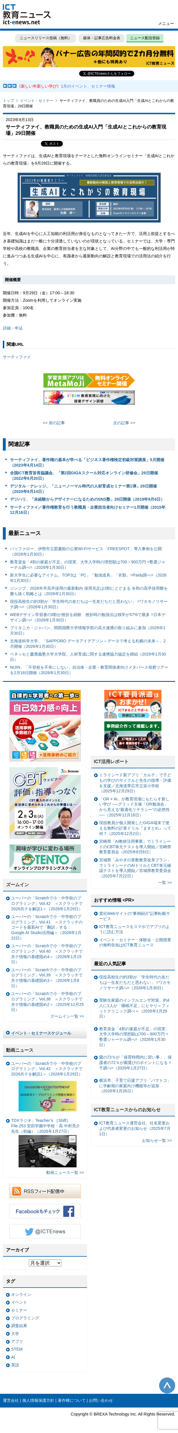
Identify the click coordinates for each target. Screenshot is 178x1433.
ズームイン (17, 884)
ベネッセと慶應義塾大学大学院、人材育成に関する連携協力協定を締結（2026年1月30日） (88, 657)
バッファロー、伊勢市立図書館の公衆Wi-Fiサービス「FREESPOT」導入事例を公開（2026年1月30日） (86, 551)
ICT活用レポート (111, 761)
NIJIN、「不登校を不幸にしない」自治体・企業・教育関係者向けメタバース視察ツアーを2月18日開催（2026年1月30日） (89, 670)
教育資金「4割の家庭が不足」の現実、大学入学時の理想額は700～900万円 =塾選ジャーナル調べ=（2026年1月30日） (87, 565)
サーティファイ (17, 357)
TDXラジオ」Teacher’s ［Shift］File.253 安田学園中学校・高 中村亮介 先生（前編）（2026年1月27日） (45, 1142)
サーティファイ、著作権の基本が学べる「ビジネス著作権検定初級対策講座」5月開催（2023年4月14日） (87, 462)
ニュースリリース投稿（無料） (46, 38)
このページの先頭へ (167, 1385)
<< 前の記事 (54, 423)
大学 (15, 1333)
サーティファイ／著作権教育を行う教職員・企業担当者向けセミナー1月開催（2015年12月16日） (87, 510)
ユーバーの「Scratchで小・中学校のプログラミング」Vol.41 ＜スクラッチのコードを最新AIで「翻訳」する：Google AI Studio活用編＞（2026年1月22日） (47, 927)
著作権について (72, 1400)
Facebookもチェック (45, 1211)
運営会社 (11, 1400)
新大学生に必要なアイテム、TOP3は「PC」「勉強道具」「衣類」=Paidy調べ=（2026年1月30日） (88, 578)
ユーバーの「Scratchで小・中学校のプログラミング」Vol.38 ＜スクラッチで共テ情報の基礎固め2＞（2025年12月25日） (47, 1001)
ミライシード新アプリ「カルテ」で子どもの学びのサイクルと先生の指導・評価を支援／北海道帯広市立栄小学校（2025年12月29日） (135, 783)
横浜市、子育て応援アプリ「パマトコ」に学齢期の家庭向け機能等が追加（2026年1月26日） (135, 1085)
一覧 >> (165, 882)
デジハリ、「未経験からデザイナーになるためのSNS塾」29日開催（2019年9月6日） (87, 499)
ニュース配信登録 (145, 38)
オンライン (21, 1294)
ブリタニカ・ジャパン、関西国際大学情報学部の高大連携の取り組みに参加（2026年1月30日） (87, 630)
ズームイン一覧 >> (67, 1016)
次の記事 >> (124, 423)
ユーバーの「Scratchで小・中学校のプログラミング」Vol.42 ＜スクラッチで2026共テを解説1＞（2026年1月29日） (47, 903)
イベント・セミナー (36, 100)
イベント (19, 1302)
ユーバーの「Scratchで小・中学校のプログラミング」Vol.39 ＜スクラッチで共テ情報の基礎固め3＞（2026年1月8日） (47, 978)
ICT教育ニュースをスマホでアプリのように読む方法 (134, 929)
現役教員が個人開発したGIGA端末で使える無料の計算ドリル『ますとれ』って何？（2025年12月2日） (135, 828)
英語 (15, 1365)
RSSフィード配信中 (45, 1191)
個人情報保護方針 (38, 1400)
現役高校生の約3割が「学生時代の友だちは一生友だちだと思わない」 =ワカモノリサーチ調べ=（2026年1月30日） (89, 604)
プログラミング (25, 1318)
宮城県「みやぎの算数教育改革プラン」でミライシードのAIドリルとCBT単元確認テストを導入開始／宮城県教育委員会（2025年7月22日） (135, 868)
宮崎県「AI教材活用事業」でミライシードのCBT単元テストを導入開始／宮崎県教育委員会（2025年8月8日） (135, 846)
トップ (8, 100)
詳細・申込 (13, 328)
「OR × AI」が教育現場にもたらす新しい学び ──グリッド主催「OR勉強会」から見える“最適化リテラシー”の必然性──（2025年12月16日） (134, 807)
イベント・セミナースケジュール (41, 1033)
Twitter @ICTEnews (45, 1231)
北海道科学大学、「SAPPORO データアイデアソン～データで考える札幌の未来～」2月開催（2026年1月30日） (88, 644)
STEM (17, 1349)
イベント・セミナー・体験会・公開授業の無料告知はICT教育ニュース (135, 942)
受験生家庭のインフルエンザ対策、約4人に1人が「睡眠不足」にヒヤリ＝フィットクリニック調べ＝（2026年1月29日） (134, 1008)
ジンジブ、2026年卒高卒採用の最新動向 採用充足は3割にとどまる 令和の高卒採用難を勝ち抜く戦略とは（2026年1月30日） (89, 591)
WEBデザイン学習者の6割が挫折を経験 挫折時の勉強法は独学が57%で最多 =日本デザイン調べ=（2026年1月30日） (87, 617)
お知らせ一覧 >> (157, 1140)
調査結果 (19, 1325)
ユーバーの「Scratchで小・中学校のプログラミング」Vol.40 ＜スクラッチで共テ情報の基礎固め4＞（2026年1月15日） (47, 954)
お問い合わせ (101, 1400)
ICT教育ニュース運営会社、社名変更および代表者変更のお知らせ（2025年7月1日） (135, 1128)
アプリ (17, 1341)
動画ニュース (19, 1050)
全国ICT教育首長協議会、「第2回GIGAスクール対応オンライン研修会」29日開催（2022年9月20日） (84, 476)
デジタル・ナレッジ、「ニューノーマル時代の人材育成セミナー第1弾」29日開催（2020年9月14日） (83, 489)
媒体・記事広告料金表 (101, 38)
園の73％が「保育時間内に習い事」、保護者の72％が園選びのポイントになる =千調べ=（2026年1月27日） (135, 1062)
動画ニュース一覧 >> (65, 1172)
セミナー (19, 1310)
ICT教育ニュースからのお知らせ (127, 1109)
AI (13, 1357)
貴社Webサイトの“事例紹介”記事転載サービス (134, 916)
